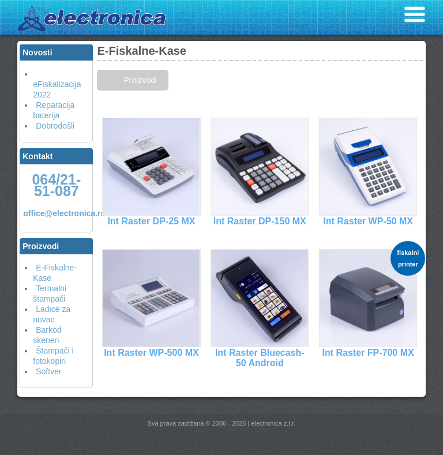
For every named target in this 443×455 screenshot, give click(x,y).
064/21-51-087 (56, 185)
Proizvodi (140, 80)
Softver (48, 371)
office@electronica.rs (64, 213)
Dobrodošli (55, 125)
